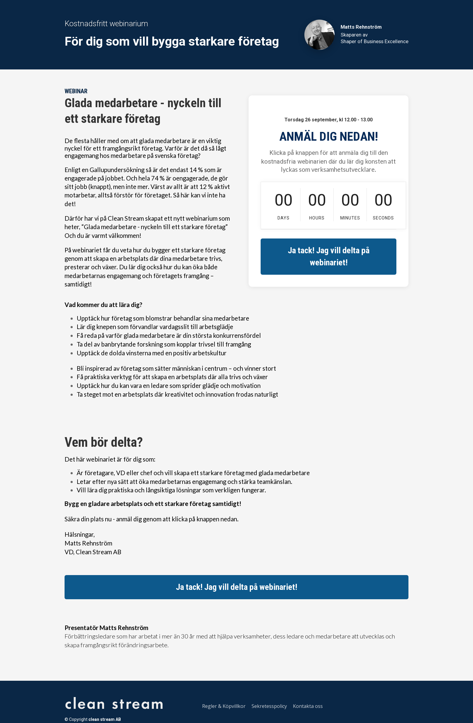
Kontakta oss (308, 706)
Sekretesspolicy (269, 706)
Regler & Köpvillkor (224, 706)
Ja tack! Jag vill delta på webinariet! (329, 256)
